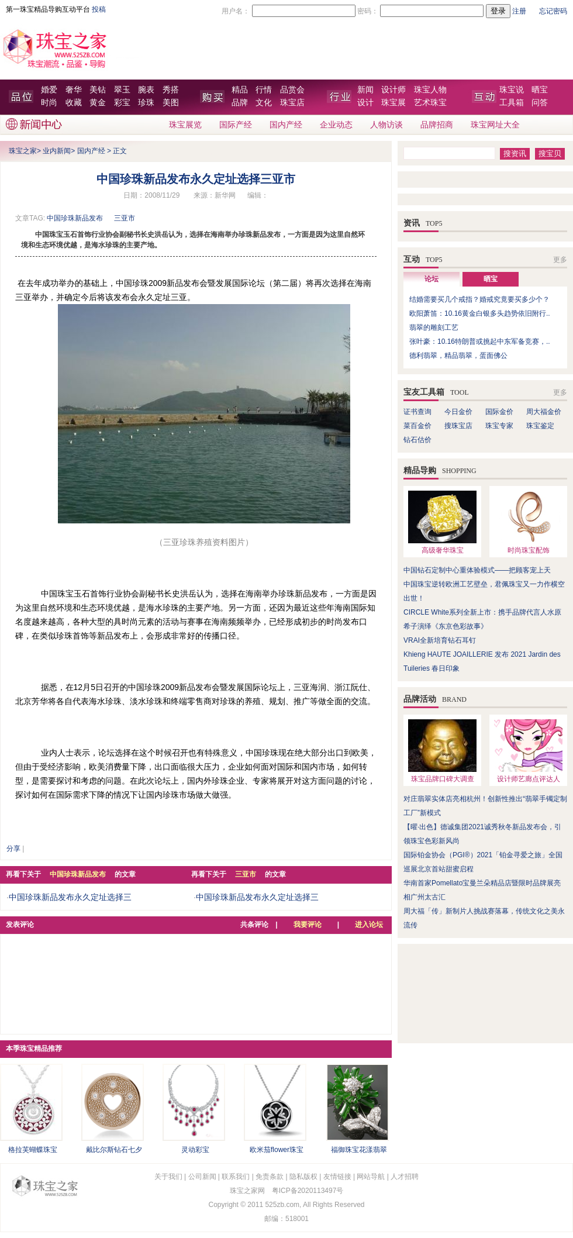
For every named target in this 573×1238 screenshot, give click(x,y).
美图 (171, 102)
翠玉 (122, 89)
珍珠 (146, 102)
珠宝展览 (185, 124)
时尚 (49, 102)
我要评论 (308, 924)
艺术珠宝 (430, 102)
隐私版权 (303, 1177)
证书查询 (417, 412)
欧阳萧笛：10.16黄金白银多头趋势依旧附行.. (479, 313)
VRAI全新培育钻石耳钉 (439, 640)
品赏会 (292, 89)
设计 (365, 102)
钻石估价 (417, 440)
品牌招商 (436, 124)
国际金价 (499, 412)
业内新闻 (57, 151)
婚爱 (49, 89)
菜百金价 (417, 426)
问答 (539, 102)
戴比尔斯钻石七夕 (114, 1150)
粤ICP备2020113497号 (308, 1191)
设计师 (393, 89)
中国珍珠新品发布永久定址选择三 (70, 897)
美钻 (97, 89)
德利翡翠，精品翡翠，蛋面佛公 (458, 355)
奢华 (73, 89)
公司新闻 (202, 1177)
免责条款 (270, 1177)
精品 (240, 89)
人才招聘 (405, 1177)
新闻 (365, 89)
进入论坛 (369, 924)
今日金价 (458, 412)
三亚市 (124, 218)
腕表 (146, 89)
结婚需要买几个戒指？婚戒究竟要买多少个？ (479, 299)
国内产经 (286, 124)
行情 (264, 89)
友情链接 (337, 1177)
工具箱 (511, 102)
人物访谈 (386, 124)
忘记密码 (553, 11)
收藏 (73, 102)
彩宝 (122, 102)
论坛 (431, 279)
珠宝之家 (23, 151)
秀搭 (171, 89)
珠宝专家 (499, 426)
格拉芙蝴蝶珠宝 (32, 1150)
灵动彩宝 (195, 1150)
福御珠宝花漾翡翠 (359, 1150)
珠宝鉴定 (540, 426)
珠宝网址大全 (495, 124)
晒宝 (539, 89)
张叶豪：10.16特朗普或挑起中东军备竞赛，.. (479, 341)
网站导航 (371, 1177)
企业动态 (336, 124)
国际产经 (235, 124)
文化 (264, 102)
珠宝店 (292, 102)
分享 (13, 848)
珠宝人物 (430, 89)
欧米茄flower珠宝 (276, 1150)
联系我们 (236, 1177)
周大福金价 (543, 412)
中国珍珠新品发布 (75, 218)
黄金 (97, 102)
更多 (560, 260)
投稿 (99, 9)
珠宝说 (511, 89)
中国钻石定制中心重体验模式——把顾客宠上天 (477, 570)
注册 (519, 11)
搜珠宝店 (458, 426)
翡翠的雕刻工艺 (433, 327)
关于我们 (168, 1177)
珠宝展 (393, 102)
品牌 (240, 102)
